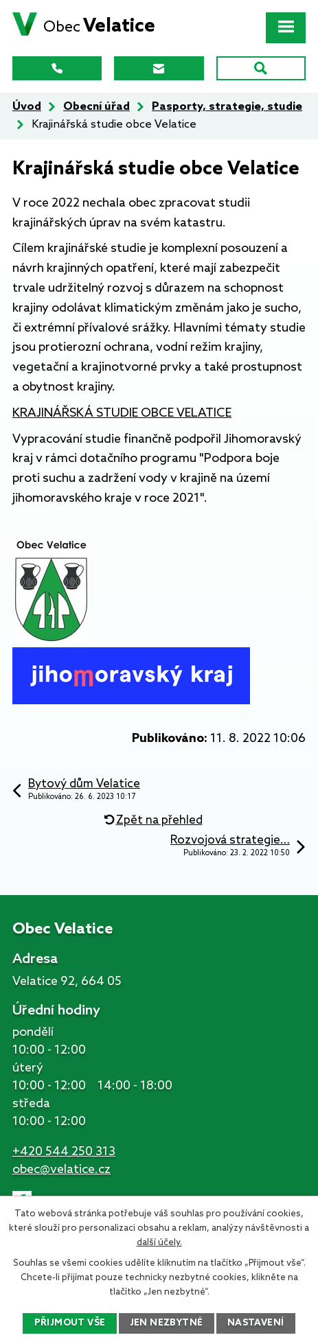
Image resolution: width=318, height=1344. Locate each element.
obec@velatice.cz (61, 1169)
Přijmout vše (70, 1323)
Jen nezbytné (166, 1323)
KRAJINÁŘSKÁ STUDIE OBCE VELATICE (121, 413)
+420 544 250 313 (63, 1151)
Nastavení (255, 1323)
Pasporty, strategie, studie (227, 106)
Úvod (26, 106)
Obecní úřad (96, 106)
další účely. (159, 1243)
